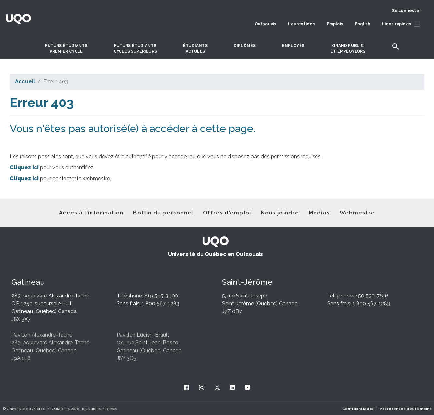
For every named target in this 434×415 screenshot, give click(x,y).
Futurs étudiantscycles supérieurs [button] (135, 48)
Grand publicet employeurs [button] (348, 48)
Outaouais (266, 24)
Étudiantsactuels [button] (195, 48)
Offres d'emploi (227, 213)
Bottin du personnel (163, 213)
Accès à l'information (91, 213)
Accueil (25, 81)
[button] (402, 24)
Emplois (335, 24)
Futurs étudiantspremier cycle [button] (66, 48)
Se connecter (406, 10)
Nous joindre (280, 213)
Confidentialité (358, 409)
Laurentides (301, 24)
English (362, 24)
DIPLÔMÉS (245, 45)
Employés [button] (293, 45)
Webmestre (357, 213)
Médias (319, 213)
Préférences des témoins (405, 409)
